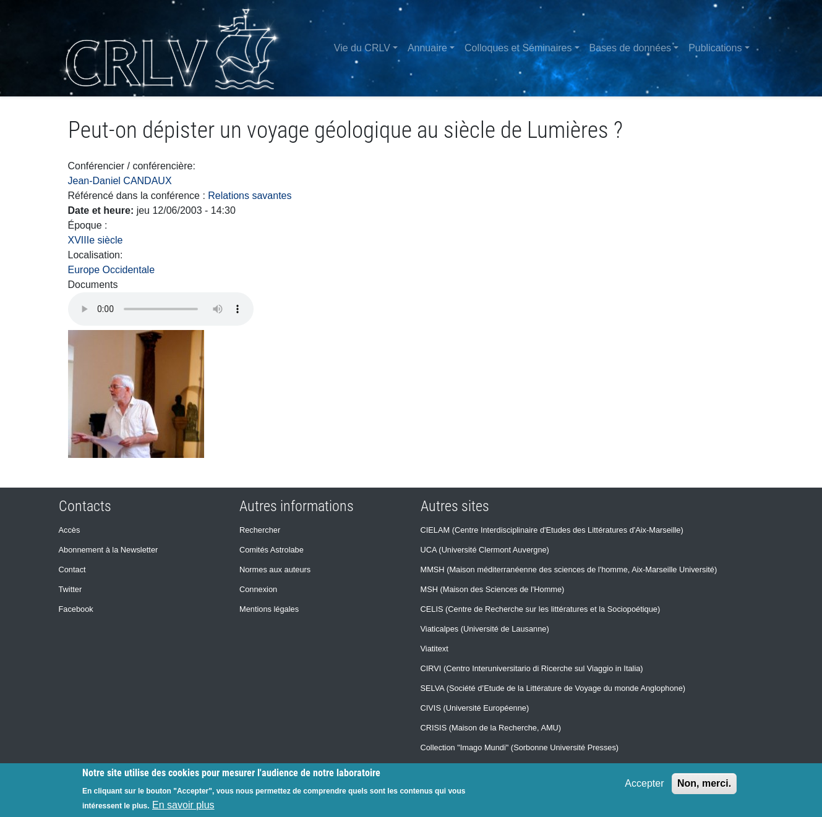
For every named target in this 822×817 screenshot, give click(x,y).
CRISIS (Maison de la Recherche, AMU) (491, 727)
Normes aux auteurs (274, 569)
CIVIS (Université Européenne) (475, 708)
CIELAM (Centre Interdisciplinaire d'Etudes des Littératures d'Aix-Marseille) (552, 530)
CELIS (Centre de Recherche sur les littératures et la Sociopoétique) (541, 609)
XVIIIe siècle (95, 240)
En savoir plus (183, 805)
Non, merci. (704, 783)
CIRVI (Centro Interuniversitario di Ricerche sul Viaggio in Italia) (532, 668)
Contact (72, 569)
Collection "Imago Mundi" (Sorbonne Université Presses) (520, 747)
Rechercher (259, 530)
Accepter (644, 783)
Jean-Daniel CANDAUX (120, 181)
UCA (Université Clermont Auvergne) (485, 549)
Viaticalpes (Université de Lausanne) (485, 628)
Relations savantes (249, 195)
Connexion (258, 589)
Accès (69, 530)
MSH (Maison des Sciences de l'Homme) (493, 589)
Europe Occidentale (111, 270)
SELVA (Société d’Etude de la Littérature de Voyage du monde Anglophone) (553, 688)
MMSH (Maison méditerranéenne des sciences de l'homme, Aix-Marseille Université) (569, 569)
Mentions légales (269, 609)
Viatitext (434, 648)
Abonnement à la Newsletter (108, 549)
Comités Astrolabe (271, 549)
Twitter (70, 589)
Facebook (76, 609)
